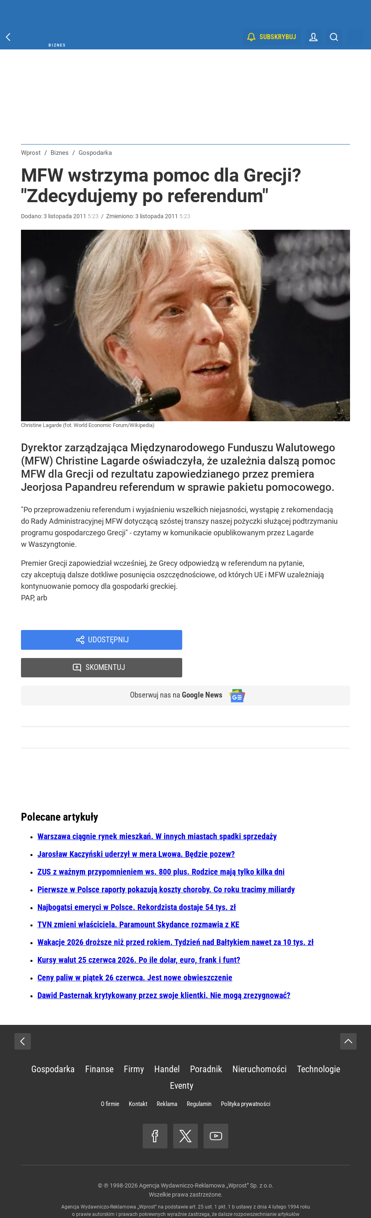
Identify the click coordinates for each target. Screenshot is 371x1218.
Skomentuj (277, 640)
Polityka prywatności (245, 1078)
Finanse (99, 1043)
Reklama (167, 1078)
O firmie (110, 1078)
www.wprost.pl (198, 1196)
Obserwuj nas (173, 669)
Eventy (181, 1060)
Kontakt (138, 1078)
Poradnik (206, 1043)
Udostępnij (108, 640)
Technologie (318, 1043)
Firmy (134, 1043)
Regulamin (199, 1078)
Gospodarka (53, 1043)
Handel (167, 1043)
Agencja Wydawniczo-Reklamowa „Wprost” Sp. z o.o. (206, 1159)
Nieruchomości (259, 1043)
